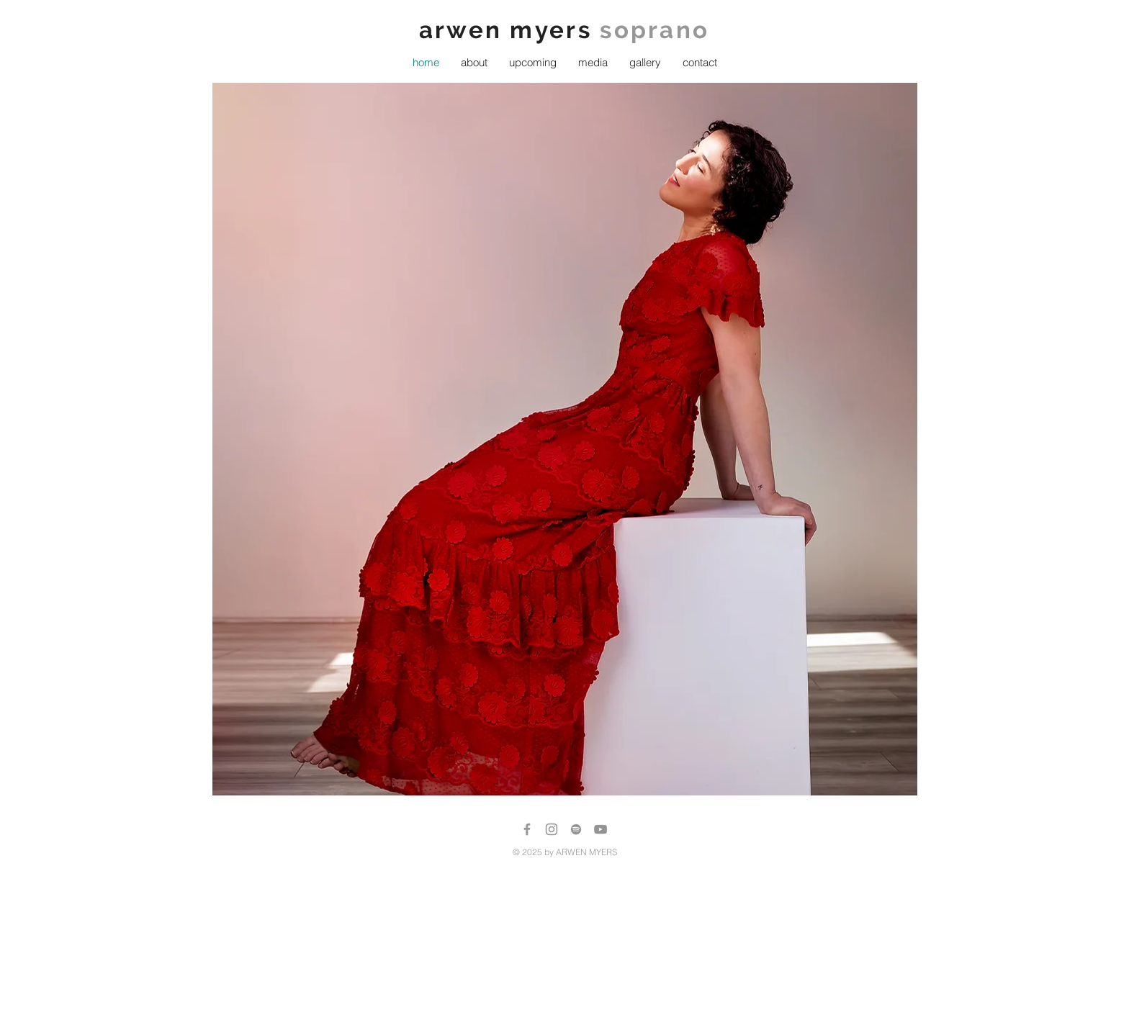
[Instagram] (551, 829)
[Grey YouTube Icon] (600, 829)
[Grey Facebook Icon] (527, 829)
